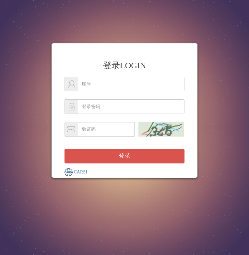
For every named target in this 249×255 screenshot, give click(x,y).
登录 (124, 155)
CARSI (76, 172)
